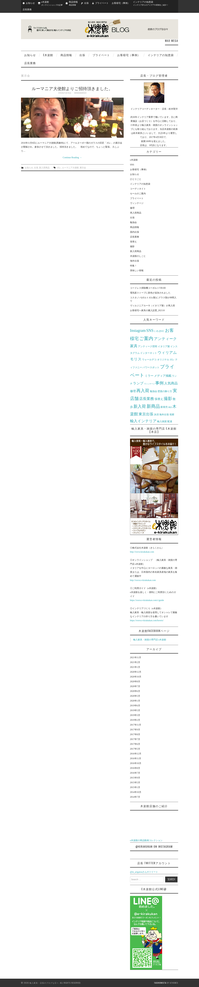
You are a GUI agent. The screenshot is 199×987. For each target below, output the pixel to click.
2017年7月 (135, 739)
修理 (132, 208)
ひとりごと (135, 179)
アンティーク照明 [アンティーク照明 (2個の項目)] (147, 346)
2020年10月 (135, 677)
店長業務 (27, 9)
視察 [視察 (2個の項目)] (171, 414)
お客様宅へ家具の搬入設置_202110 (147, 310)
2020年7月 (135, 686)
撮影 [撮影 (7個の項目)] (168, 398)
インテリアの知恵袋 (161, 55)
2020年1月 (135, 701)
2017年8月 (135, 734)
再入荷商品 (135, 213)
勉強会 (133, 222)
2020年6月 (135, 691)
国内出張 (134, 232)
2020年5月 (135, 696)
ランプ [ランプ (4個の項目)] (138, 383)
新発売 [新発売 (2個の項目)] (164, 407)
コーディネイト (138, 189)
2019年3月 (135, 715)
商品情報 (66, 55)
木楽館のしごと (138, 256)
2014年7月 (135, 797)
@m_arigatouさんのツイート (144, 872)
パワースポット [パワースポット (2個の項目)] (151, 367)
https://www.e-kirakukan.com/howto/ (147, 620)
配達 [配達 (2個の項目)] (169, 421)
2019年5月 (135, 710)
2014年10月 (135, 792)
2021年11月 (135, 657)
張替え (133, 241)
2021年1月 (135, 667)
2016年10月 (135, 763)
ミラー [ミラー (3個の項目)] (149, 375)
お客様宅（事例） (121, 3)
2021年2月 (135, 662)
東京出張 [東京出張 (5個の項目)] (146, 414)
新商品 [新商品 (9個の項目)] (153, 406)
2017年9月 (135, 729)
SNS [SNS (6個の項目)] (149, 330)
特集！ (133, 266)
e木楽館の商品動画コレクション (146, 840)
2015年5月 (135, 782)
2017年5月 (135, 749)
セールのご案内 (138, 193)
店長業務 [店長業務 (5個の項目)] (146, 399)
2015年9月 (135, 778)
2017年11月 (135, 725)
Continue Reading (72, 157)
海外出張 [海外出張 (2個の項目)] (164, 414)
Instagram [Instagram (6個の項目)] (138, 330)
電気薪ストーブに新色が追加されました (150, 293)
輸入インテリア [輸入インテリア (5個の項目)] (143, 421)
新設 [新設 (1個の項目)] (170, 407)
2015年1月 (135, 787)
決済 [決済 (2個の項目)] (156, 414)
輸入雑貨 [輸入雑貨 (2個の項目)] (162, 421)
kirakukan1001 (80, 92)
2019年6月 (135, 705)
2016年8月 (135, 768)
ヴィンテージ (137, 203)
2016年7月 (135, 773)
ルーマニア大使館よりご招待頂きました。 (72, 88)
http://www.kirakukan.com (142, 552)
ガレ (59, 167)
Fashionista (160, 982)
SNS (132, 165)
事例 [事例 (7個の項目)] (159, 383)
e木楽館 (48, 55)
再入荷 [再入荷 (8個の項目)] (142, 390)
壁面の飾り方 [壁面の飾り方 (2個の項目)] (165, 391)
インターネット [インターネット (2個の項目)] (148, 353)
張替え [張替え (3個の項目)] (159, 399)
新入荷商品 (44, 167)
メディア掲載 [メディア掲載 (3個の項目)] (162, 375)
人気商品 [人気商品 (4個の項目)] (171, 383)
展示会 (83, 167)
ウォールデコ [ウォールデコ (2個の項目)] (149, 359)
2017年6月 (135, 744)
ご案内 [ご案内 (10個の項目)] (146, 338)
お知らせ (30, 3)
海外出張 (134, 261)
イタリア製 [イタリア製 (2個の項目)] (164, 346)
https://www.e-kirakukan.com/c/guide (147, 600)
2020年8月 (135, 681)
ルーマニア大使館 (70, 167)
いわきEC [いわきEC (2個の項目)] (159, 331)
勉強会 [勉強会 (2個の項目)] (153, 391)
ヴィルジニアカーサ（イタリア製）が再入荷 (152, 305)
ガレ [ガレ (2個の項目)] (172, 359)
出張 (86, 3)
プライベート (102, 3)
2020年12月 (135, 672)
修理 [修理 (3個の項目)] (133, 391)
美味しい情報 (137, 270)
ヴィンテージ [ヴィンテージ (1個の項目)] (149, 384)
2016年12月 (135, 753)
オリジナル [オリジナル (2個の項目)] (163, 359)
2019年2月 (135, 720)
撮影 (132, 246)
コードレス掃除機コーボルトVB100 (148, 288)
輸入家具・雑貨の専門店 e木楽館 (149, 639)
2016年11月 (135, 758)
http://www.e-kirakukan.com (143, 580)
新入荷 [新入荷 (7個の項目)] (139, 406)
